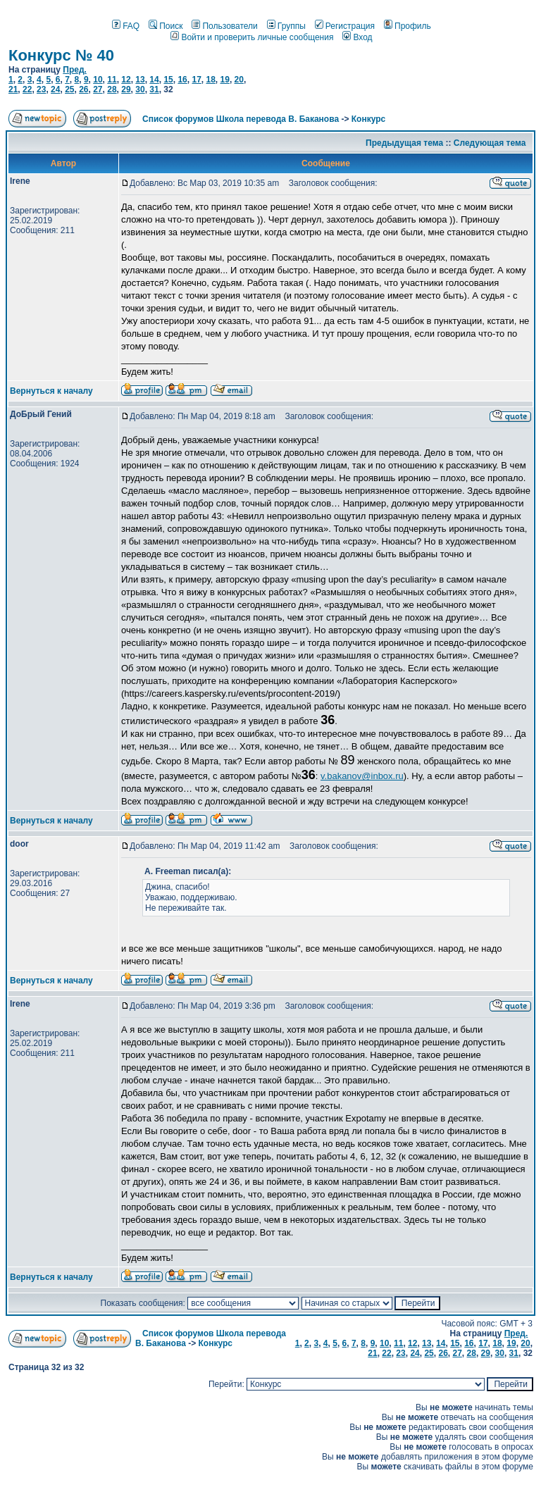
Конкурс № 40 (61, 55)
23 (41, 89)
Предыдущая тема (404, 143)
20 (239, 80)
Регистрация (345, 26)
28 (111, 89)
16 (182, 80)
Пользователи (224, 26)
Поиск (165, 26)
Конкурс (368, 119)
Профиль (407, 26)
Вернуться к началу (51, 391)
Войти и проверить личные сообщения (251, 37)
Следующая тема (490, 143)
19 (225, 80)
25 (69, 89)
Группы (286, 26)
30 (139, 89)
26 (83, 89)
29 (125, 89)
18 (210, 80)
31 (153, 89)
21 (13, 89)
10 (97, 80)
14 (153, 80)
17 (196, 80)
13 (139, 80)
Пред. (75, 70)
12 (125, 80)
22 (27, 89)
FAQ (125, 26)
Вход (357, 37)
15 (168, 80)
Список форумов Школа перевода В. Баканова (240, 119)
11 (111, 80)
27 (97, 89)
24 (55, 89)
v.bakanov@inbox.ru (362, 776)
